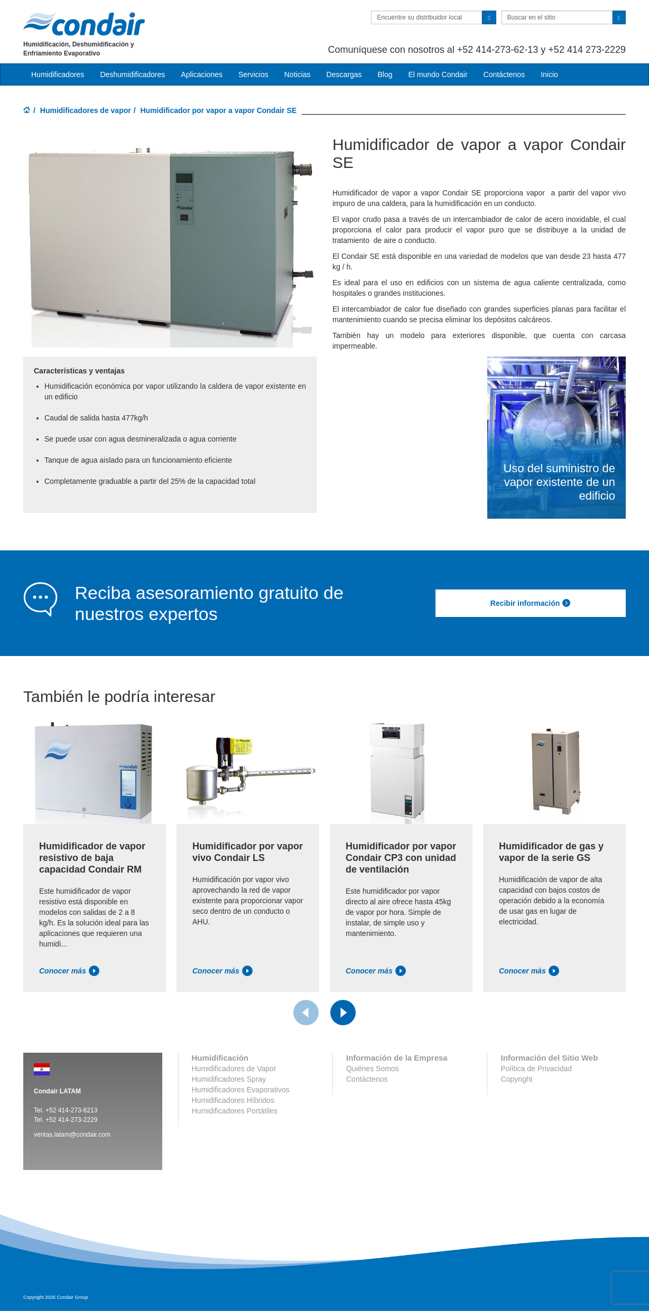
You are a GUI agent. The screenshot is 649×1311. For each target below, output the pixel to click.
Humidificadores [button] (57, 74)
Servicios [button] (253, 74)
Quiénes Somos (372, 1068)
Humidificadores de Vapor (234, 1068)
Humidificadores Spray (229, 1079)
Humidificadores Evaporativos (241, 1089)
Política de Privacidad (536, 1068)
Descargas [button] (344, 74)
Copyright (516, 1079)
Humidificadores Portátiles (235, 1111)
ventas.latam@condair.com (72, 1134)
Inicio (549, 74)
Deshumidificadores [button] (132, 74)
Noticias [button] (297, 74)
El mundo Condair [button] (437, 74)
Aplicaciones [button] (201, 74)
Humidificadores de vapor (85, 110)
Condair (84, 24)
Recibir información (530, 603)
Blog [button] (384, 74)
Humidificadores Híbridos (233, 1100)
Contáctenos (504, 74)
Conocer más (69, 971)
